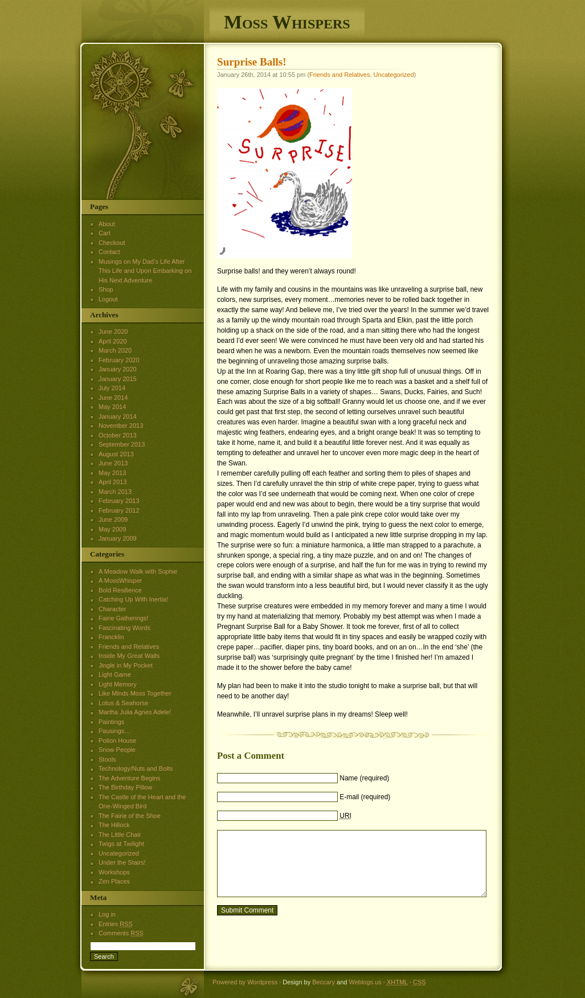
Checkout (112, 242)
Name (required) (364, 778)
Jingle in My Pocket (126, 665)
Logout (108, 299)
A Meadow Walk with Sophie (138, 571)
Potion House (117, 740)
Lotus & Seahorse (123, 703)
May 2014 (112, 406)
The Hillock (114, 824)
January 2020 (118, 369)
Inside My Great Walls (129, 655)
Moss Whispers (287, 21)
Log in (107, 914)
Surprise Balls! (252, 62)
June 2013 (113, 463)
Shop (106, 289)
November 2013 (121, 425)
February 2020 (119, 360)
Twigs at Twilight (121, 843)
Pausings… (114, 730)
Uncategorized (394, 74)
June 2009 (113, 519)
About (107, 223)
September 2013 (122, 444)
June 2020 (113, 331)
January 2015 (118, 378)
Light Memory (118, 684)
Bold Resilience (120, 590)
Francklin (111, 636)
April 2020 (113, 341)
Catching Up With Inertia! (133, 599)
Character (112, 609)
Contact (109, 251)
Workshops (114, 872)
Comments (121, 933)
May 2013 (112, 472)
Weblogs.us (365, 982)
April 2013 (113, 481)
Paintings (111, 721)
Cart (105, 233)
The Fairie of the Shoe (130, 815)
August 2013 (116, 454)
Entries (116, 924)
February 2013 (119, 500)
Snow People (117, 749)
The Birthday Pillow (125, 787)
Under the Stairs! (122, 862)
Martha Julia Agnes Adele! (135, 712)
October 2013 (118, 435)
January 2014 (118, 416)
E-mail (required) (364, 797)
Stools (107, 759)
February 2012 (119, 510)
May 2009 (112, 529)
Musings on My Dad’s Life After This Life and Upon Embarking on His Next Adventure (145, 271)
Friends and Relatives (339, 74)
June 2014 (113, 397)
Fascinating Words (124, 627)
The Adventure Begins (129, 778)
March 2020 (115, 350)
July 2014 (112, 388)
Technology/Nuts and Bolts (136, 768)
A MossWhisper (120, 580)
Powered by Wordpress (244, 982)
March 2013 (115, 491)
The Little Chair (120, 834)
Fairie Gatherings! (123, 618)
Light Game (115, 674)
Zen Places (114, 881)
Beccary (323, 982)
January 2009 (118, 538)
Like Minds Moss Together (135, 693)
